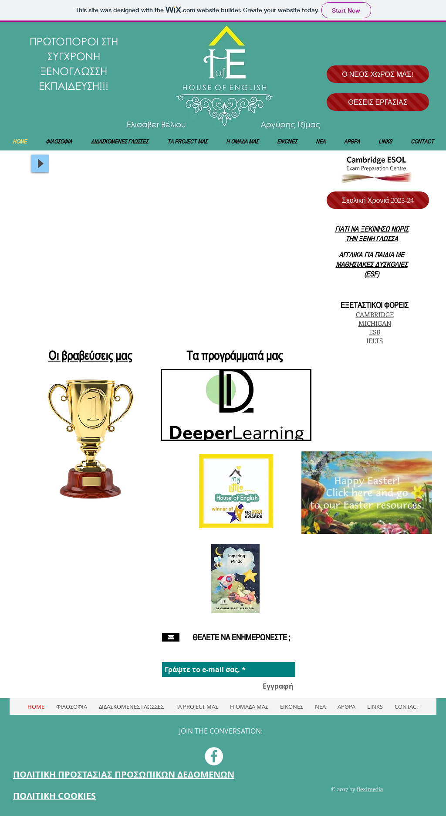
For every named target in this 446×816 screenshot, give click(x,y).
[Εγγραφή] (277, 686)
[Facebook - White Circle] (214, 756)
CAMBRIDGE (375, 314)
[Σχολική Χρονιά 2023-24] (378, 200)
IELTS (374, 340)
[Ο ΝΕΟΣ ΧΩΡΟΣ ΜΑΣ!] (378, 74)
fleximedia (370, 788)
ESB (374, 332)
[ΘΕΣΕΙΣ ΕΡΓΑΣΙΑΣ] (378, 102)
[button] (179, 248)
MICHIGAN (374, 323)
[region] (236, 405)
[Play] (40, 163)
